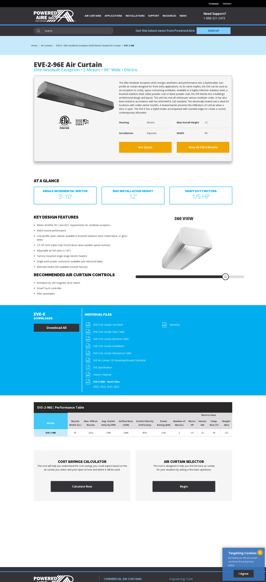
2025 (96, 386)
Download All (56, 328)
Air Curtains (93, 15)
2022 (116, 386)
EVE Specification (102, 367)
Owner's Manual (102, 374)
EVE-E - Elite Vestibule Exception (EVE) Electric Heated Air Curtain (88, 45)
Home (34, 45)
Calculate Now (82, 486)
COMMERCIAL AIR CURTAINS (123, 579)
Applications (113, 15)
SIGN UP (213, 31)
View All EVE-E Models (203, 147)
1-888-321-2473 (214, 18)
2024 (103, 386)
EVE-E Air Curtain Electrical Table (111, 339)
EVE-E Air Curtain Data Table (109, 331)
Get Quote (145, 147)
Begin (184, 486)
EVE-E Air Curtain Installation (108, 346)
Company (214, 3)
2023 (109, 386)
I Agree (244, 574)
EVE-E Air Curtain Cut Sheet (108, 324)
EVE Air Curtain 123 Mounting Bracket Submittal (119, 360)
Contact (227, 3)
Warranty (175, 324)
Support (153, 15)
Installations (135, 15)
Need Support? (214, 13)
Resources (169, 15)
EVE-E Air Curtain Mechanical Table (112, 353)
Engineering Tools (181, 579)
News (183, 15)
